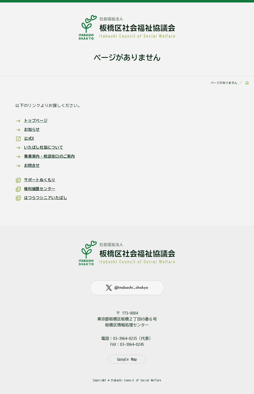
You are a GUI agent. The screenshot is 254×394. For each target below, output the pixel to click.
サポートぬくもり (40, 179)
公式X (29, 138)
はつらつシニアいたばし (47, 197)
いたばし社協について (45, 147)
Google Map (127, 359)
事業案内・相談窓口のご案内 (51, 156)
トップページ (36, 120)
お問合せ (32, 165)
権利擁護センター (40, 188)
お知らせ (32, 129)
